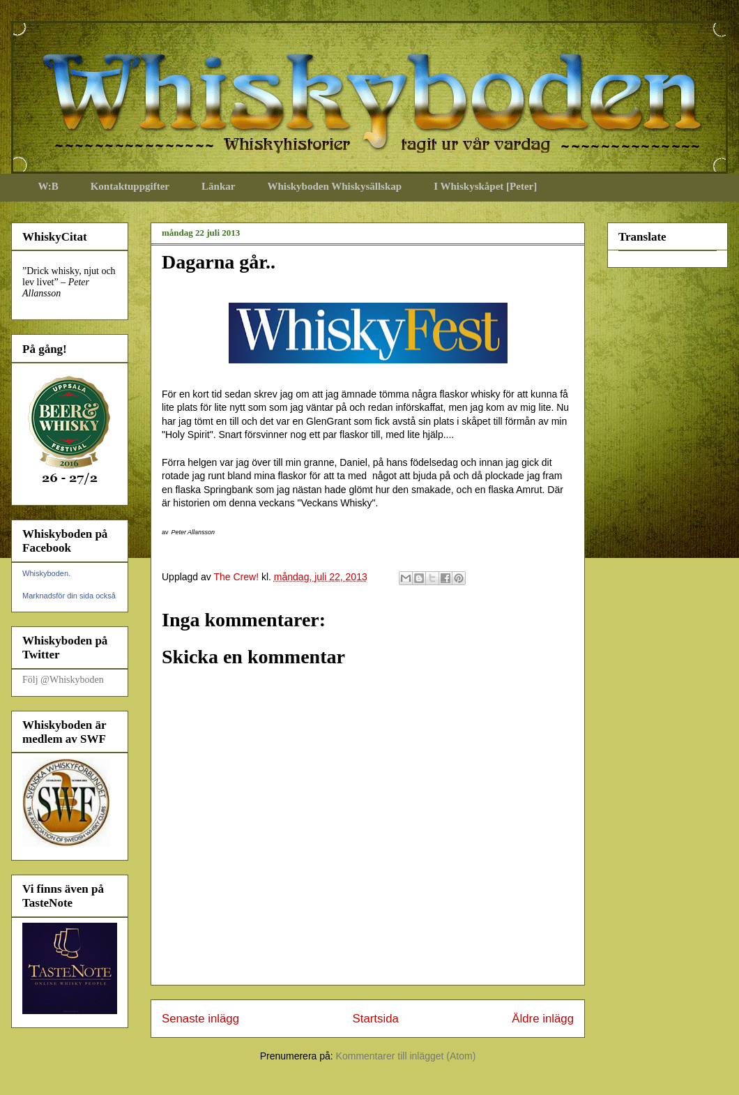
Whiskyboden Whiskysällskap (334, 186)
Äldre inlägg (543, 1018)
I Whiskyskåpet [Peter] (485, 186)
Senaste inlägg (200, 1018)
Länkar (218, 186)
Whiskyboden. (46, 573)
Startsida (376, 1018)
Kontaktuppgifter (130, 186)
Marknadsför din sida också (69, 595)
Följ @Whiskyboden (63, 679)
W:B (48, 186)
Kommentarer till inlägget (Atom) (406, 1056)
